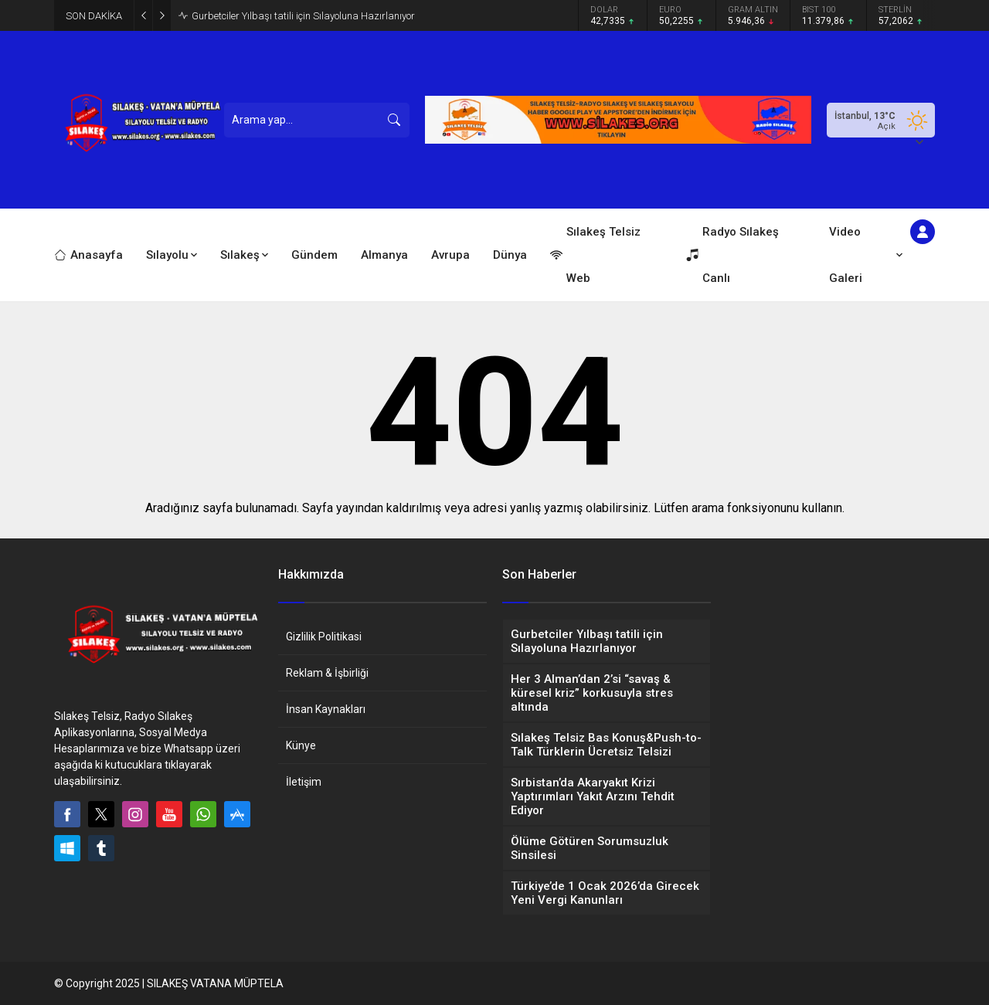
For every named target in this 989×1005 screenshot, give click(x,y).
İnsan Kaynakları (325, 709)
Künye (301, 745)
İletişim (303, 782)
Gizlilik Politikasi (324, 636)
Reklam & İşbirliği (327, 673)
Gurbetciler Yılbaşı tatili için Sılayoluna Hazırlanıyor (303, 16)
